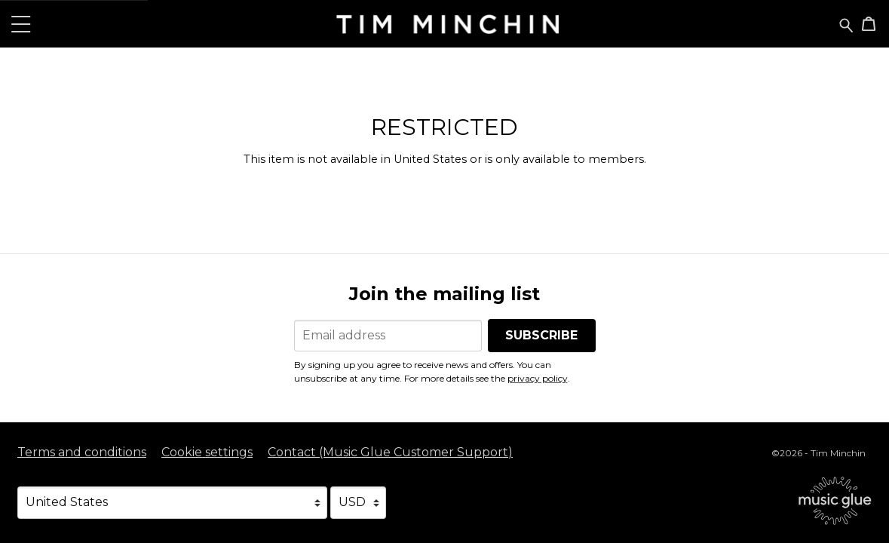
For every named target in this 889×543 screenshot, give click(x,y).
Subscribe (541, 335)
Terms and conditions (81, 452)
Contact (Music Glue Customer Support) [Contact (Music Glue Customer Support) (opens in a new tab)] (390, 452)
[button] (21, 24)
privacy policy (537, 378)
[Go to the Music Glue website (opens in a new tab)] (835, 501)
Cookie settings (207, 452)
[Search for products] (846, 24)
